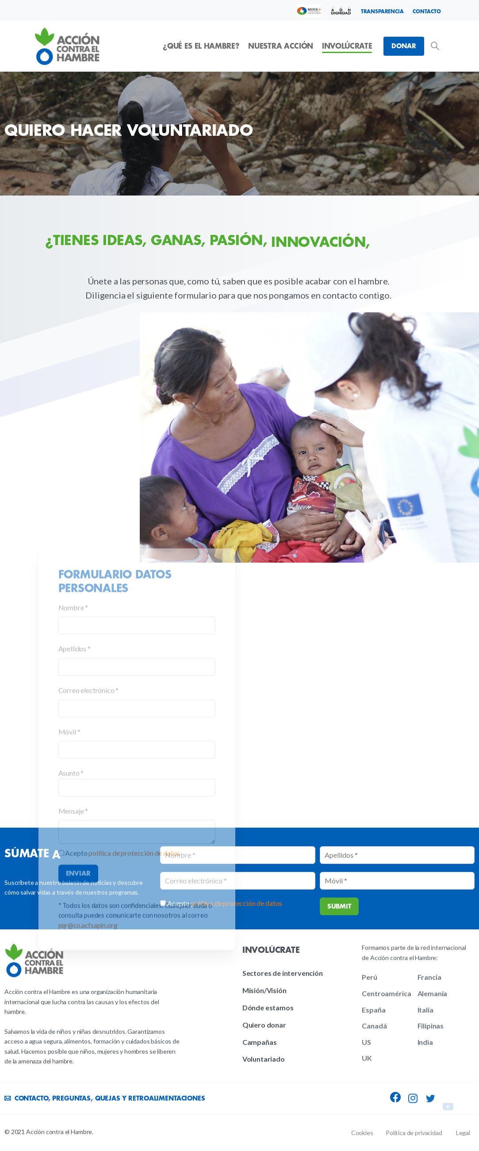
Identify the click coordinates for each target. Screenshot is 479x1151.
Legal (463, 1132)
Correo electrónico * (88, 861)
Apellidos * (74, 820)
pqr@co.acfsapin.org (88, 1096)
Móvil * (69, 902)
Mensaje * (73, 982)
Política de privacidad (414, 1132)
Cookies (362, 1132)
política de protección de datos (134, 1024)
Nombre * (73, 778)
